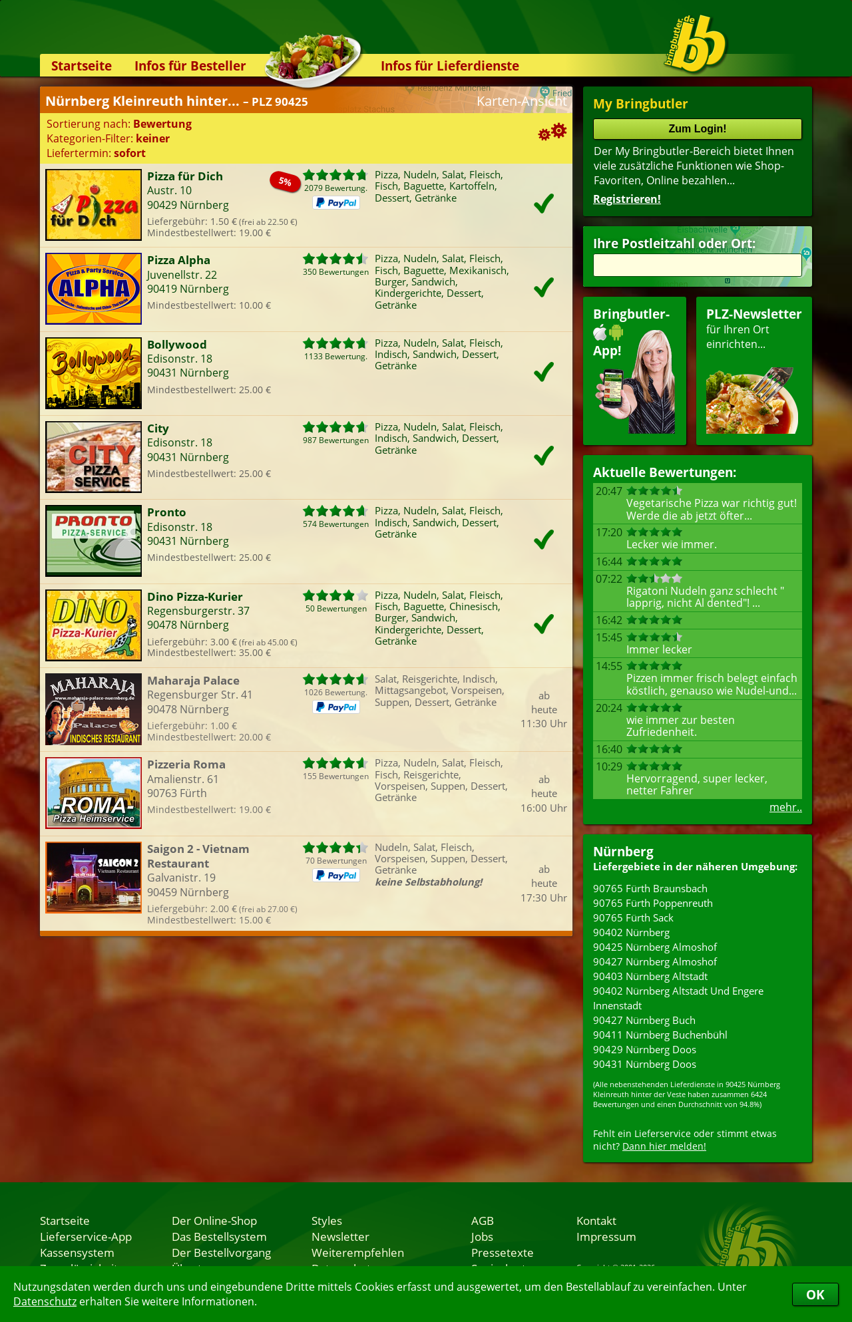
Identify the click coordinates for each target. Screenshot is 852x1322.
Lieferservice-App (86, 1236)
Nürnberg (623, 851)
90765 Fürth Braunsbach (650, 888)
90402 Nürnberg (631, 932)
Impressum (606, 1236)
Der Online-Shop (214, 1220)
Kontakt (596, 1220)
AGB (482, 1220)
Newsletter (340, 1236)
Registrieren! (627, 199)
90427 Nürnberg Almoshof (655, 961)
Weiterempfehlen (358, 1252)
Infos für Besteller (190, 65)
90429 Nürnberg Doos (644, 1049)
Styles (327, 1220)
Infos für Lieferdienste (450, 65)
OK (815, 1294)
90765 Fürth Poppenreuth (653, 902)
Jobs (482, 1236)
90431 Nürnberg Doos (644, 1064)
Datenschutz (45, 1301)
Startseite (81, 65)
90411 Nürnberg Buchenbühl (660, 1034)
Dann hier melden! (664, 1146)
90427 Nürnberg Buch (644, 1020)
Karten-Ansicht (522, 101)
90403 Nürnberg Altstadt (650, 976)
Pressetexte (502, 1252)
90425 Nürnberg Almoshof (655, 946)
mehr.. (785, 807)
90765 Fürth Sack (633, 917)
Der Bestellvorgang (221, 1252)
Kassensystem (77, 1252)
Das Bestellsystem (219, 1236)
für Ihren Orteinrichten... (754, 369)
